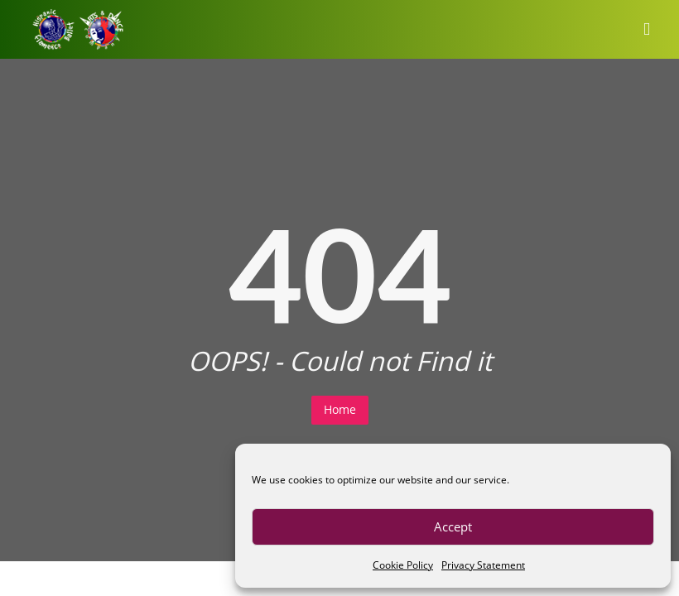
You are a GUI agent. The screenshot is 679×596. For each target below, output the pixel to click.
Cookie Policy (403, 565)
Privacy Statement (483, 565)
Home (340, 409)
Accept (453, 526)
